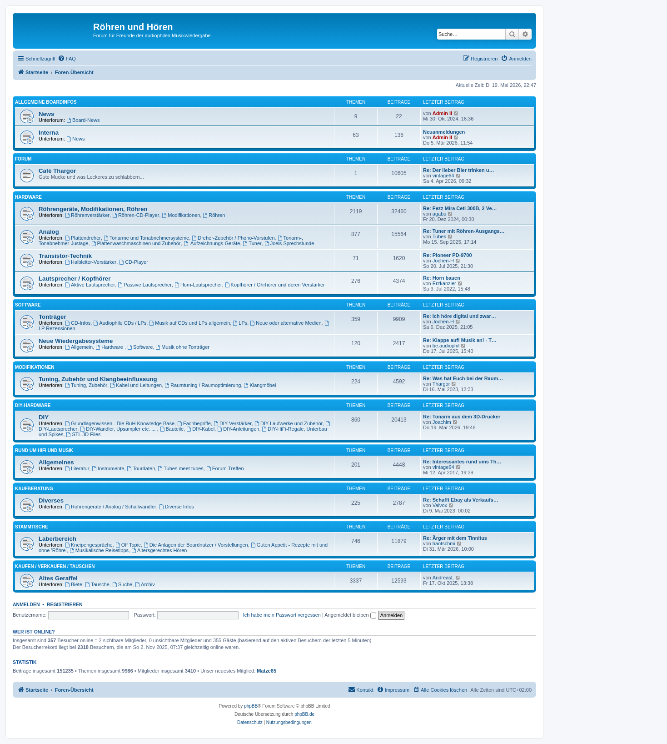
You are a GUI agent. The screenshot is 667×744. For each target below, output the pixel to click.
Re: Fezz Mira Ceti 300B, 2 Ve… (460, 208)
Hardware (28, 197)
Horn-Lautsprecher (198, 284)
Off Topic (128, 545)
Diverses (51, 500)
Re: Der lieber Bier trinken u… (458, 170)
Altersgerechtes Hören (159, 550)
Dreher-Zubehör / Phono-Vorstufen (233, 238)
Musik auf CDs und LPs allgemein (189, 323)
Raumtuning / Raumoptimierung (202, 385)
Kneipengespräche (89, 545)
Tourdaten (141, 468)
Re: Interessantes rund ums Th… (462, 461)
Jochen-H (443, 260)
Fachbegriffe (194, 423)
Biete (73, 584)
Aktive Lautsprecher (90, 284)
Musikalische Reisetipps (99, 550)
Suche (122, 584)
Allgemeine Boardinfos (46, 102)
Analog (49, 231)
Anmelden (26, 604)
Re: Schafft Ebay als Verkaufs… (460, 500)
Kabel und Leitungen (136, 385)
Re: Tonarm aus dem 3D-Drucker (461, 416)
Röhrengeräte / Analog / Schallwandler (110, 506)
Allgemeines (56, 462)
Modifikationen (181, 215)
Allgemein (79, 347)
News (46, 114)
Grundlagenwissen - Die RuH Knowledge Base (119, 423)
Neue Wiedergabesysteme (76, 340)
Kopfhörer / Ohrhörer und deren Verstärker (275, 284)
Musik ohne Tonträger (182, 347)
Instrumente (108, 468)
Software (28, 304)
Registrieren (65, 604)
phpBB (251, 706)
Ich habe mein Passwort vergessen (282, 615)
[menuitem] (67, 58)
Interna (49, 132)
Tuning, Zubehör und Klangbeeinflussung (98, 379)
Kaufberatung (34, 488)
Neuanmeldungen (444, 132)
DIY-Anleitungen (238, 429)
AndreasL (443, 577)
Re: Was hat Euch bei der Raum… (463, 378)
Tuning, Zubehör (86, 385)
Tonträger (52, 316)
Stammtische (31, 526)
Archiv (144, 584)
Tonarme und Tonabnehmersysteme (146, 238)
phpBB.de (304, 714)
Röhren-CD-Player (135, 215)
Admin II (442, 113)
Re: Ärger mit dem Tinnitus (455, 538)
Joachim (442, 422)
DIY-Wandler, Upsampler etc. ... (118, 429)
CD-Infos (77, 323)
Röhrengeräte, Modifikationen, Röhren (93, 209)
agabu (440, 213)
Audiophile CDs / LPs (119, 323)
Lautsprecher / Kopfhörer (74, 278)
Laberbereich (57, 538)
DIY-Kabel (200, 429)
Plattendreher (83, 238)
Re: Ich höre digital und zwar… (459, 316)
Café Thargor (57, 170)
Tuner (252, 243)
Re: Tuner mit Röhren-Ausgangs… (463, 231)
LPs (240, 323)
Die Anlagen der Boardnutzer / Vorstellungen (196, 545)
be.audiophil (446, 345)
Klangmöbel (260, 385)
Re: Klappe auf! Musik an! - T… (460, 340)
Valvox (440, 505)
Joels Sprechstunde (289, 243)
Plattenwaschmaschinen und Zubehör (136, 243)
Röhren (214, 215)
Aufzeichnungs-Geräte (212, 243)
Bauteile (172, 429)
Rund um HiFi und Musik (44, 450)
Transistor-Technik (65, 255)
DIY (44, 417)
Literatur (77, 468)
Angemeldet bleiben (350, 615)
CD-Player (133, 262)
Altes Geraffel (58, 578)
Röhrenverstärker (87, 215)
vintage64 (443, 175)
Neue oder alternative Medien (285, 323)
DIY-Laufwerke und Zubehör (288, 423)
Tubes (439, 236)
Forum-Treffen (225, 468)
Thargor (441, 384)
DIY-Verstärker (233, 423)
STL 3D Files (83, 434)
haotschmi (444, 543)
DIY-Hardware (32, 405)
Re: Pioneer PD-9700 (447, 255)
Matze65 (266, 671)
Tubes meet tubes (180, 468)
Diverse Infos (176, 506)
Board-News (83, 120)
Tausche (97, 584)
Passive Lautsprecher (145, 284)
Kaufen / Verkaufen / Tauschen (55, 566)
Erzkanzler (444, 283)
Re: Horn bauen (441, 278)
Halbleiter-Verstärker (90, 262)
